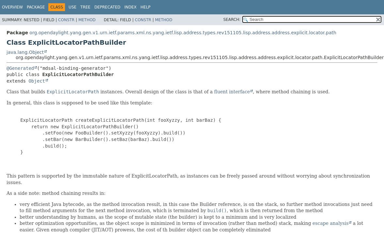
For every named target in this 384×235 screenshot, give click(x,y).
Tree (85, 7)
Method (87, 20)
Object (36, 81)
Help (145, 7)
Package (36, 7)
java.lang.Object (25, 52)
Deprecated (107, 7)
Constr (66, 20)
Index (130, 7)
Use (72, 7)
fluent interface (232, 91)
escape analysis (330, 223)
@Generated (20, 68)
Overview (12, 7)
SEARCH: (232, 19)
